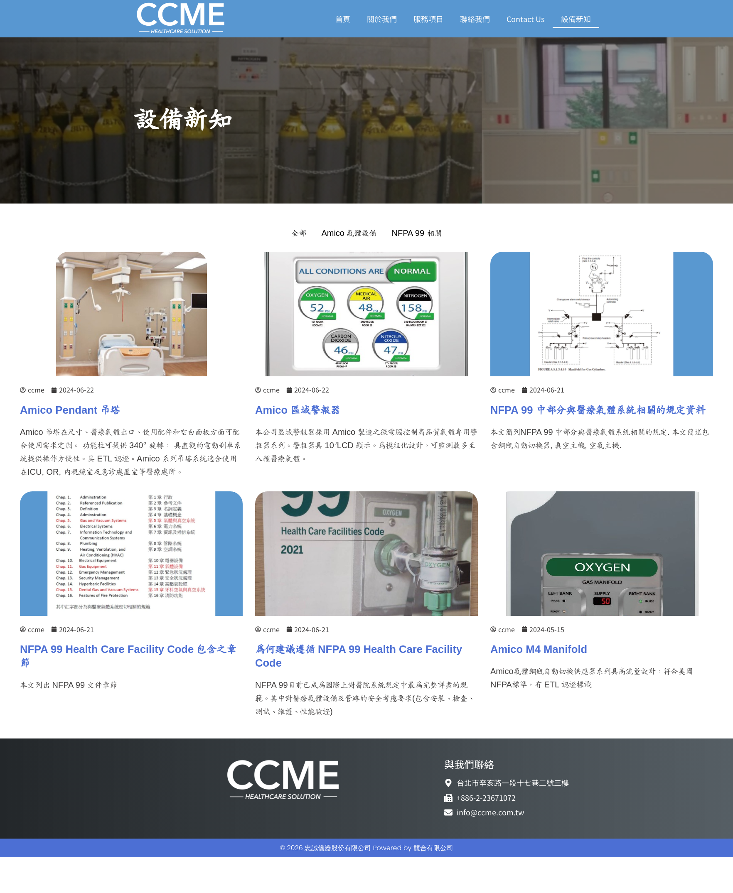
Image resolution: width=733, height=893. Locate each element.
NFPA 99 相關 (417, 233)
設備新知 (576, 18)
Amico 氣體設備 (348, 233)
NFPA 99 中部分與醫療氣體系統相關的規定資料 (598, 410)
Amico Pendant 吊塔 (70, 410)
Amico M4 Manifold (538, 650)
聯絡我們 (475, 18)
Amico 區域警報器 (297, 410)
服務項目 (428, 18)
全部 (298, 233)
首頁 (342, 18)
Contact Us (525, 18)
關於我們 (382, 18)
